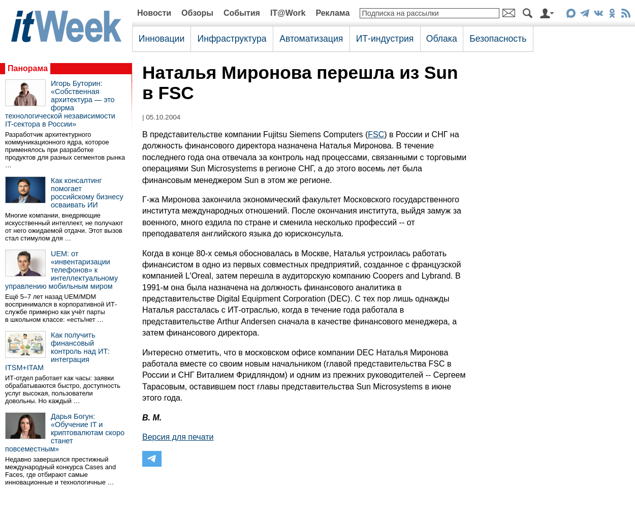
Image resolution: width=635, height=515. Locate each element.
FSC (376, 134)
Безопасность (497, 39)
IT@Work (288, 13)
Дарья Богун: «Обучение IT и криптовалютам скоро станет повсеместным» (64, 432)
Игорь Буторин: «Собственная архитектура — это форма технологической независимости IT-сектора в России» (60, 103)
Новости (154, 13)
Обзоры (197, 13)
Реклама (332, 13)
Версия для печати (177, 437)
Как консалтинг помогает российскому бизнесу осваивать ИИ (87, 192)
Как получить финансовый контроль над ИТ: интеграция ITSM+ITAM (57, 351)
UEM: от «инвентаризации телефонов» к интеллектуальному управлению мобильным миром (61, 270)
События (242, 13)
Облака (441, 39)
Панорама (28, 68)
